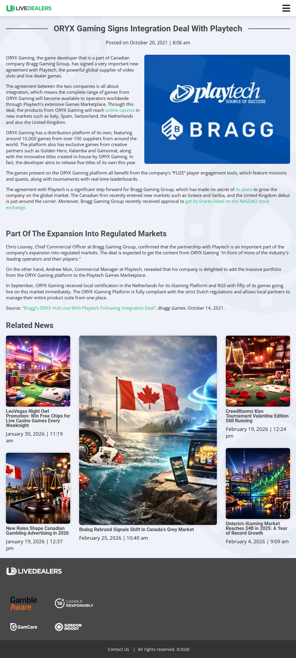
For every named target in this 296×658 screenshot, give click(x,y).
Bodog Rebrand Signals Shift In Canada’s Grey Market (136, 529)
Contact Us (118, 649)
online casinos (120, 110)
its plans (244, 189)
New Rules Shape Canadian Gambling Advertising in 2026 (37, 531)
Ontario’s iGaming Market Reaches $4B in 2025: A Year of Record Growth (256, 528)
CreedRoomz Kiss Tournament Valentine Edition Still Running (257, 416)
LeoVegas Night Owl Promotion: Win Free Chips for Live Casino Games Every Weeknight (38, 418)
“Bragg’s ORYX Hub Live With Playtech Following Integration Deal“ (89, 308)
